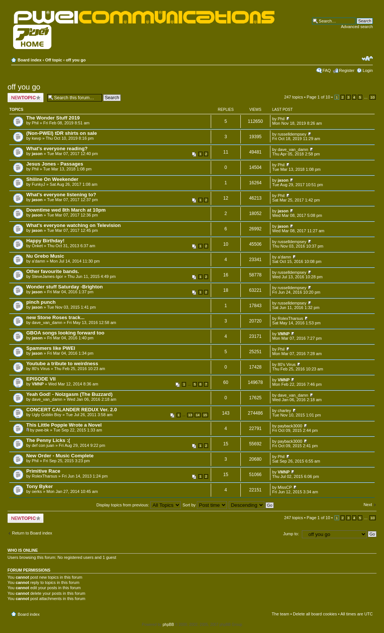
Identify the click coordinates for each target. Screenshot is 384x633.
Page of (318, 97)
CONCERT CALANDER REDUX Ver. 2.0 (71, 409)
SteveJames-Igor (47, 276)
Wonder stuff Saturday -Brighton (64, 287)
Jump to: (291, 533)
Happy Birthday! (45, 240)
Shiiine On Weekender (52, 179)
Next (367, 504)
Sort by (205, 505)
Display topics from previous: (138, 505)
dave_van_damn (293, 149)
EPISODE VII (41, 379)
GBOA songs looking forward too (65, 333)
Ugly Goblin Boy (47, 414)
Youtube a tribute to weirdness (62, 363)
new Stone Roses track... (55, 317)
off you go (76, 60)
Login (368, 70)
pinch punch (41, 302)
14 (198, 415)
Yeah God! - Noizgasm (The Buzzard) (69, 394)
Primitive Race (43, 471)
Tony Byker (39, 486)
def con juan (43, 445)
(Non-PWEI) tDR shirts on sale (61, 133)
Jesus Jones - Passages (54, 164)
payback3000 (290, 426)
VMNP (284, 333)
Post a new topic (26, 97)
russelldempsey (292, 134)
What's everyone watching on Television (73, 225)
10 (372, 97)
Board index (30, 60)
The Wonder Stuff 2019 (53, 118)
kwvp (36, 138)
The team (280, 614)
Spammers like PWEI (50, 348)
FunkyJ (38, 184)
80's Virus (41, 368)
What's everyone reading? (57, 148)
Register (346, 70)
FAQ (326, 70)
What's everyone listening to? (61, 194)
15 (205, 415)
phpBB (168, 625)
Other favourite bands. (52, 271)
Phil (35, 123)
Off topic (53, 60)
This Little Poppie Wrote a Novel (64, 425)
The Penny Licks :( (48, 440)
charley (284, 410)
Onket (37, 245)
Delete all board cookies (315, 614)
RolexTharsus (290, 318)
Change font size (367, 58)
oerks (37, 491)
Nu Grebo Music (45, 256)
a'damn (38, 261)
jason (37, 153)
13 (190, 415)
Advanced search (357, 26)
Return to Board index (32, 533)
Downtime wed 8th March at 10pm (66, 210)
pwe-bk (42, 430)
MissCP (285, 487)
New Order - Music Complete (60, 455)
